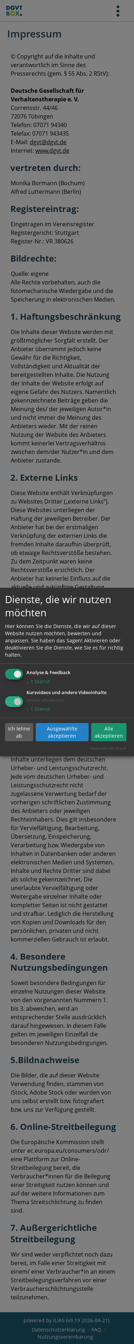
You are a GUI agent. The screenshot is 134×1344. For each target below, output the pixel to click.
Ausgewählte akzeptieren (62, 732)
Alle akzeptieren (109, 732)
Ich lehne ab (19, 732)
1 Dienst (38, 681)
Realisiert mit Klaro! (108, 748)
